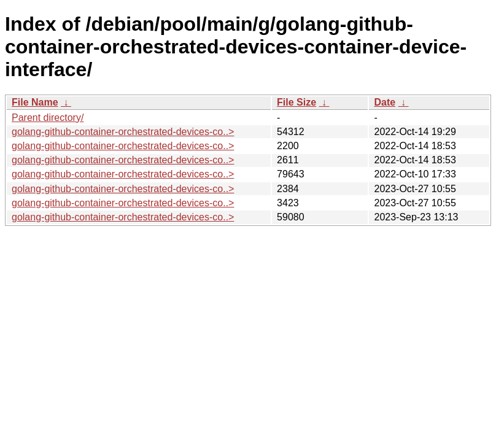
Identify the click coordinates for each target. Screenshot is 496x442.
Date (384, 102)
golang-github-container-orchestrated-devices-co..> (123, 131)
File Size (296, 102)
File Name (35, 102)
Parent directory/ (47, 117)
